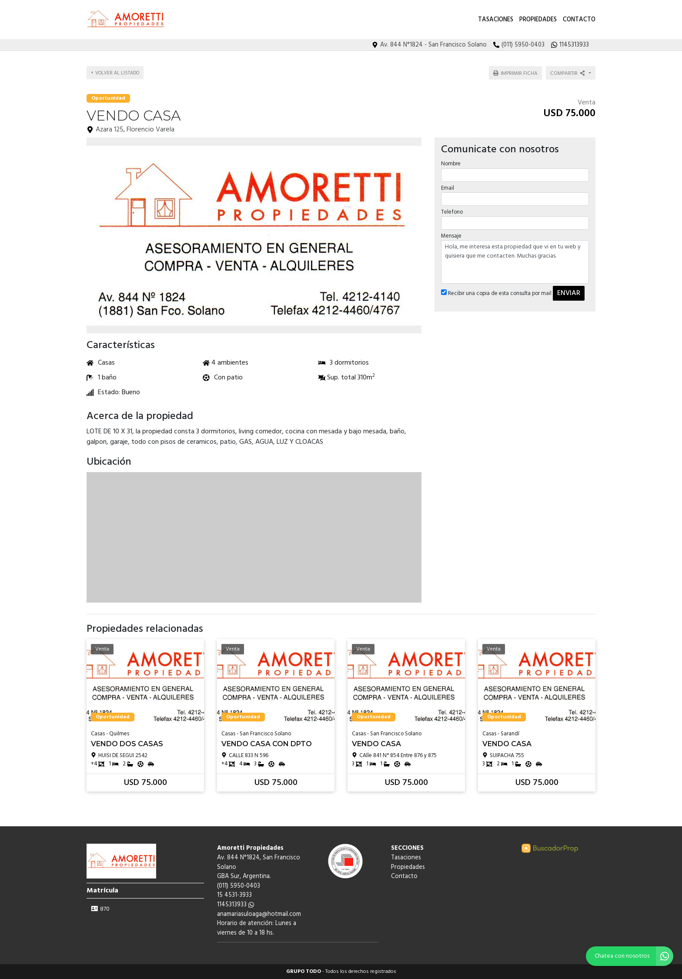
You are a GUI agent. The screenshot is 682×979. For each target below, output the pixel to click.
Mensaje (451, 236)
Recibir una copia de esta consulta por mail (496, 293)
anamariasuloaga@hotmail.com (259, 914)
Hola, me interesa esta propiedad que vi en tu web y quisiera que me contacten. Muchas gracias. (515, 262)
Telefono (452, 212)
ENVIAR (568, 293)
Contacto (579, 20)
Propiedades (538, 20)
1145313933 (235, 905)
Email (447, 188)
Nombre (451, 164)
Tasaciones (495, 20)
